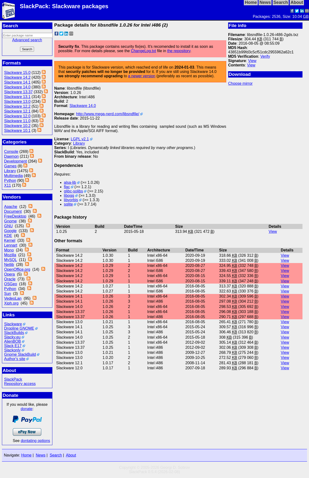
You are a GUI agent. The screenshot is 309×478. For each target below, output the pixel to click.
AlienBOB (12, 341)
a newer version (141, 76)
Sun (7, 294)
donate (27, 409)
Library (10, 171)
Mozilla (10, 255)
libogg (69, 195)
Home (26, 455)
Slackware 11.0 (17, 121)
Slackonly (12, 350)
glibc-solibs (73, 191)
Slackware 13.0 (17, 102)
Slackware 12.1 (17, 111)
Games (10, 166)
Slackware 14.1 (17, 82)
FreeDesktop (15, 216)
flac (67, 187)
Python (10, 180)
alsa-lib (70, 182)
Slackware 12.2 (17, 106)
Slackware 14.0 (17, 87)
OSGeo (10, 284)
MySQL (10, 260)
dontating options (35, 441)
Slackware (13, 324)
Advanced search (27, 40)
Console (11, 152)
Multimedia (13, 176)
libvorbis (71, 200)
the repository (178, 51)
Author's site (14, 359)
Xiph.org (11, 303)
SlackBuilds (14, 333)
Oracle (9, 279)
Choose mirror (240, 83)
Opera (9, 274)
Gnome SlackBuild (20, 354)
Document (13, 211)
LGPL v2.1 (80, 139)
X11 (7, 185)
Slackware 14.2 (17, 77)
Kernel (9, 240)
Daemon (11, 156)
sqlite (68, 204)
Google (10, 231)
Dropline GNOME (19, 328)
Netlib (9, 265)
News (40, 455)
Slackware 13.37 (18, 92)
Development (15, 161)
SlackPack (13, 379)
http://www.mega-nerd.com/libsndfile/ (107, 114)
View (252, 61)
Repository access (20, 384)
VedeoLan (12, 298)
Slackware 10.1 (17, 130)
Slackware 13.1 (17, 97)
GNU (8, 226)
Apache (10, 207)
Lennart (10, 245)
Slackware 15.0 (17, 73)
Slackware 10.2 (17, 126)
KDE (8, 236)
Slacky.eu (12, 337)
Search (56, 455)
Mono (9, 250)
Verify (265, 56)
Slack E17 (12, 346)
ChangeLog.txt (143, 51)
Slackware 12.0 (17, 116)
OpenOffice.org (17, 269)
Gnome (10, 221)
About (71, 455)
